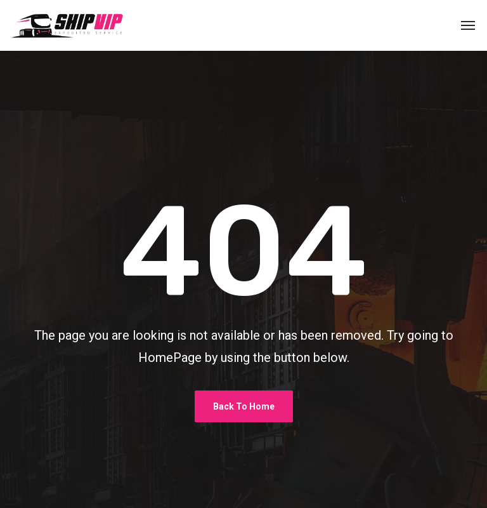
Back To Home (244, 406)
